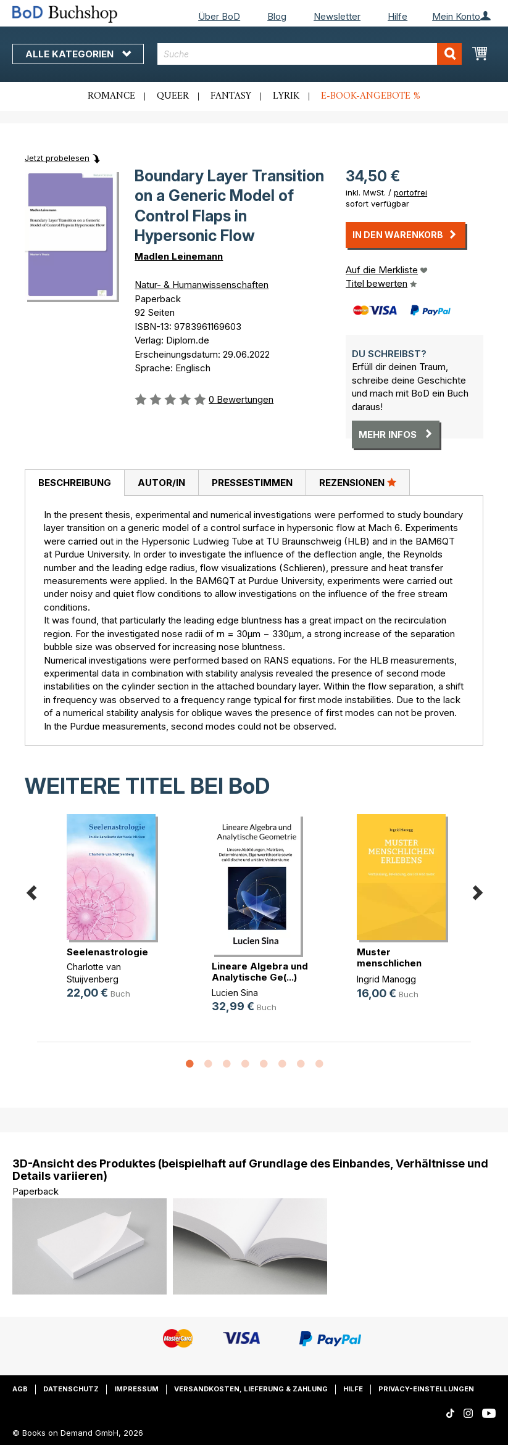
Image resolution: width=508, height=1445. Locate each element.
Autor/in (161, 482)
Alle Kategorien (78, 54)
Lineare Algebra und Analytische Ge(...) (260, 971)
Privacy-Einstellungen (426, 1389)
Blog (276, 16)
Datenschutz (71, 1389)
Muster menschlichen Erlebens (389, 963)
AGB (20, 1389)
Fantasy (230, 96)
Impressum (136, 1389)
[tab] (74, 482)
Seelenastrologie (107, 952)
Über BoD (219, 16)
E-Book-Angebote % (370, 96)
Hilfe (397, 16)
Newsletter (337, 16)
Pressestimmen (252, 482)
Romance (111, 96)
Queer (173, 96)
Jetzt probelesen (57, 158)
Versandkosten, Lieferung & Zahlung (251, 1389)
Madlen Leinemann (179, 256)
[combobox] (309, 54)
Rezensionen (357, 482)
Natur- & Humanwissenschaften (202, 284)
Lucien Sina (235, 992)
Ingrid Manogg (386, 979)
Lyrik (286, 96)
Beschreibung (74, 482)
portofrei (410, 192)
